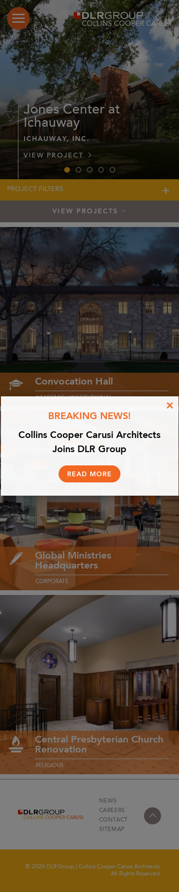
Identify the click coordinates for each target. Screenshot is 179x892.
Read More (89, 474)
